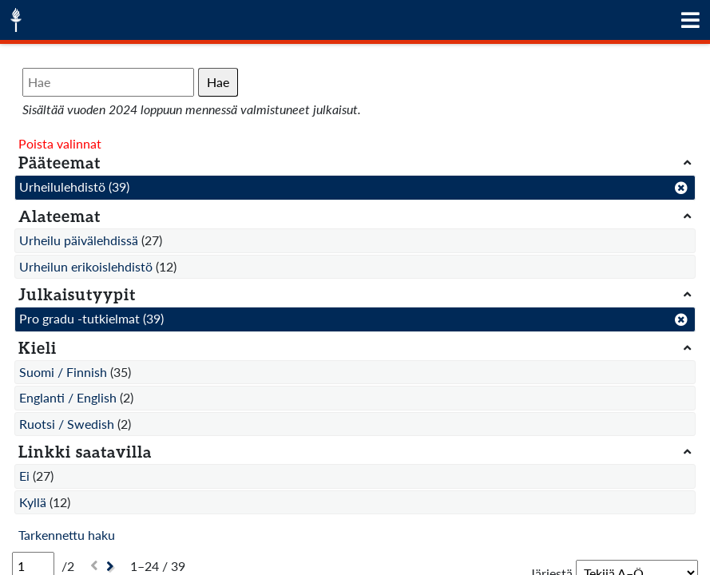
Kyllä (32, 502)
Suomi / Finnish (63, 371)
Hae (218, 81)
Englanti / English (68, 397)
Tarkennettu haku (66, 534)
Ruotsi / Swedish (66, 423)
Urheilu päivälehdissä (78, 240)
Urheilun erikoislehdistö (86, 266)
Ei (24, 475)
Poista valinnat (59, 143)
